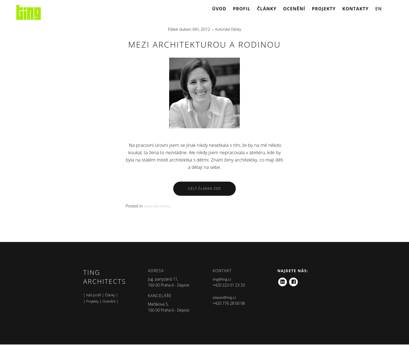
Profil (241, 9)
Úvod (219, 9)
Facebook (293, 281)
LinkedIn (282, 281)
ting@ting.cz (223, 279)
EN (378, 9)
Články (267, 9)
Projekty (324, 9)
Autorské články (228, 29)
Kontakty (355, 9)
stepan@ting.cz (225, 297)
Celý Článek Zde (204, 188)
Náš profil (94, 295)
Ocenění (294, 9)
